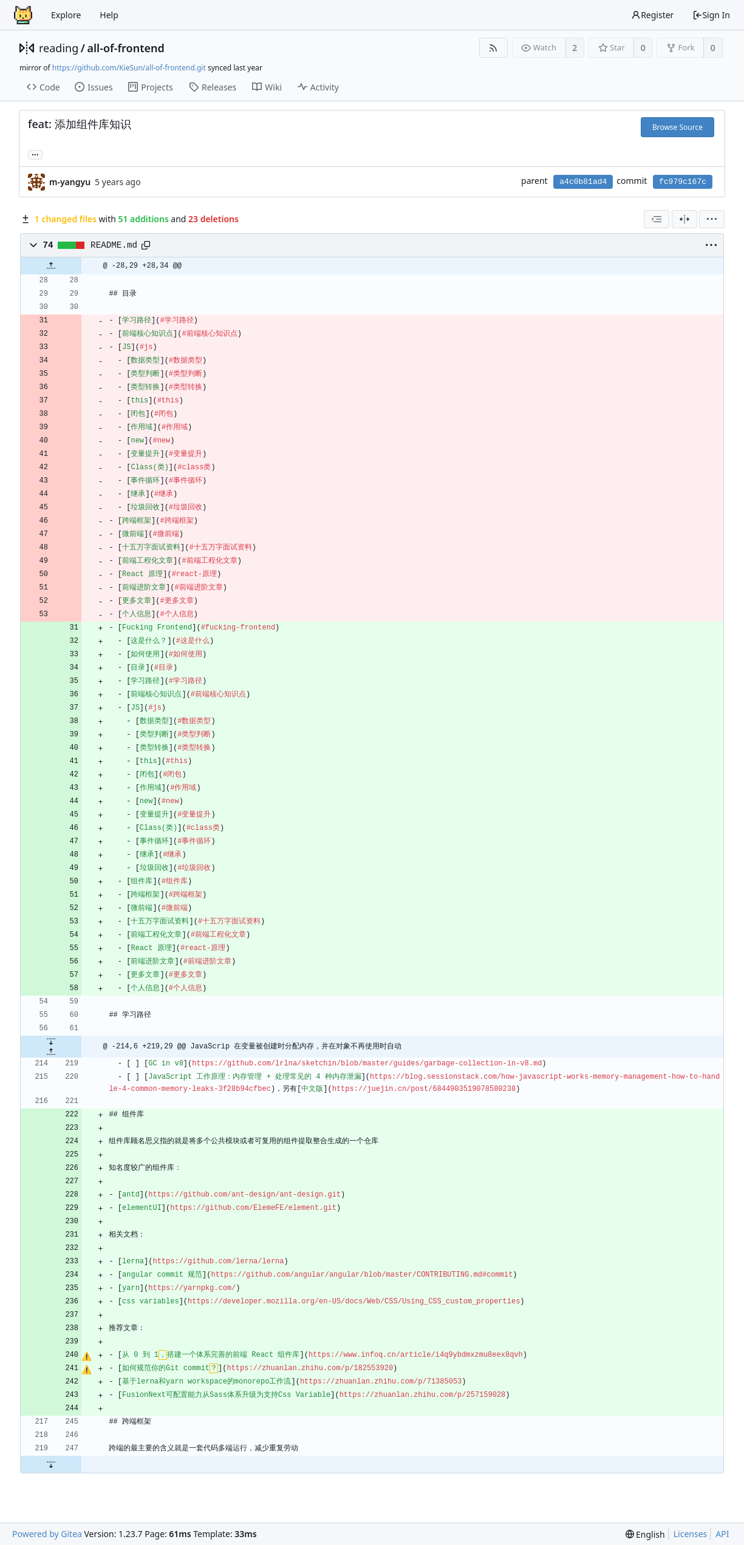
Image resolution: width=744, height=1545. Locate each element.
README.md (113, 245)
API (722, 1534)
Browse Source (677, 127)
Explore (66, 15)
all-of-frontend (125, 48)
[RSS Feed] (493, 48)
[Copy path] (145, 245)
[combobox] (656, 219)
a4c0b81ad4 (583, 181)
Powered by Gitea (47, 1534)
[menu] (712, 219)
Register (652, 15)
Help (109, 15)
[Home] (23, 15)
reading (58, 48)
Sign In (711, 15)
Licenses (691, 1534)
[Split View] (684, 219)
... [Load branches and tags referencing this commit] (35, 154)
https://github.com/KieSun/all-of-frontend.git (129, 68)
